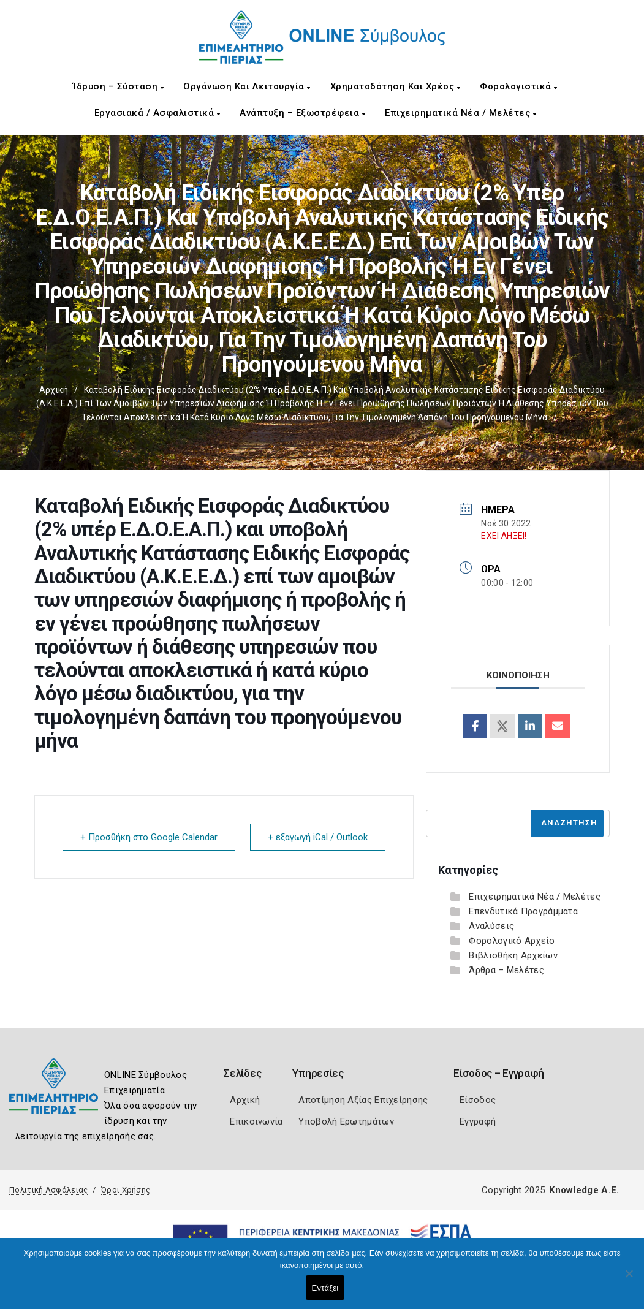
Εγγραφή (478, 1121)
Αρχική (53, 390)
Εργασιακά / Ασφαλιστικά (157, 112)
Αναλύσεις (491, 925)
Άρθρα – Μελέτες (506, 970)
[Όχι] (629, 1279)
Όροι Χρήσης (125, 1189)
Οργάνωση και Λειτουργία (247, 86)
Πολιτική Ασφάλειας (48, 1189)
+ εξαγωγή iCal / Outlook (318, 837)
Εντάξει (325, 1287)
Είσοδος (478, 1100)
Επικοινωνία (256, 1121)
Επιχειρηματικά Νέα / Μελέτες (460, 112)
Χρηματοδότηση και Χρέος (395, 86)
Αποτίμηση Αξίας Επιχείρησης (363, 1100)
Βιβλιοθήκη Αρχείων (513, 955)
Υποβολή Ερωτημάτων (345, 1121)
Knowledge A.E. (584, 1190)
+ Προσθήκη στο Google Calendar (149, 837)
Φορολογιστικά (519, 86)
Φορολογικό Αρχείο (512, 940)
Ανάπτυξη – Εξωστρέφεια (302, 112)
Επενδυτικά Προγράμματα (523, 911)
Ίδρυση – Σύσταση (118, 86)
